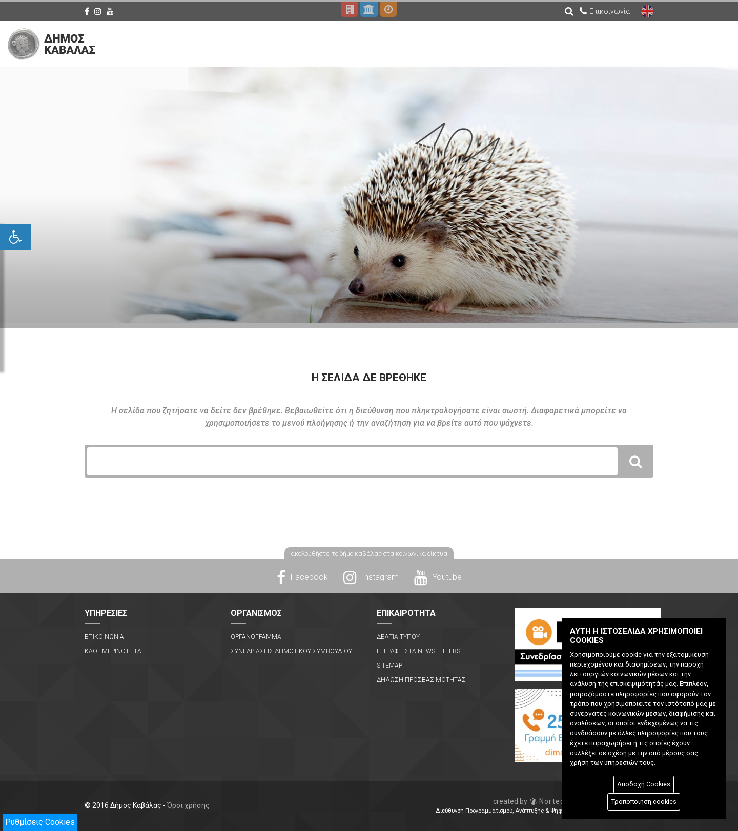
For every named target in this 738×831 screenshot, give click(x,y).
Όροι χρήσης (188, 805)
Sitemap (389, 665)
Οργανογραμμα (256, 636)
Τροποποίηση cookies (643, 801)
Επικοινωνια (104, 636)
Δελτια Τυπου (398, 636)
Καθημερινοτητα (113, 651)
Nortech (531, 801)
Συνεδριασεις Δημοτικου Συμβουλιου (291, 651)
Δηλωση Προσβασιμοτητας (421, 679)
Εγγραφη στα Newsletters (418, 651)
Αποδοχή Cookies (643, 784)
